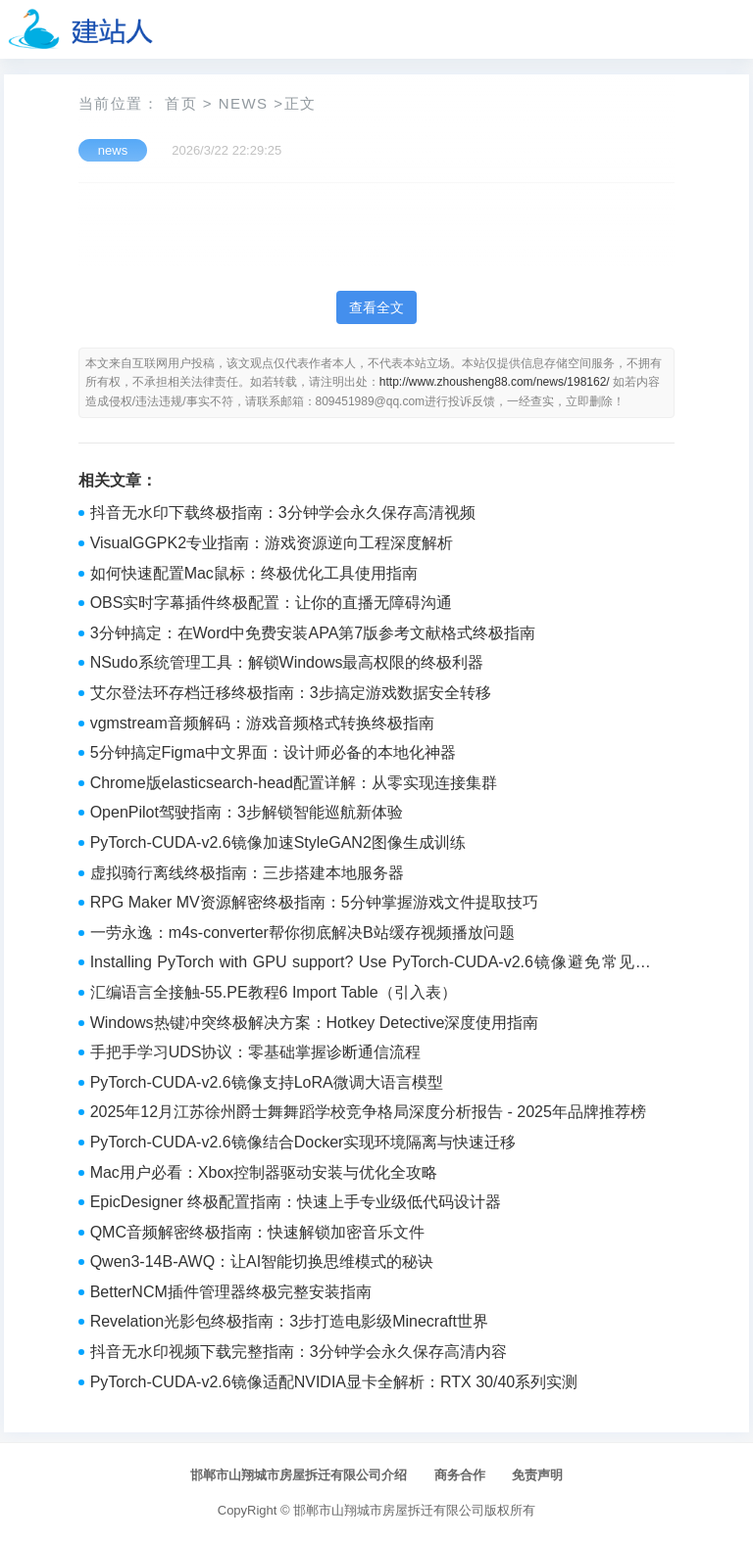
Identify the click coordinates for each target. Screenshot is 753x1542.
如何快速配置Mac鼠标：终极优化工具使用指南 (254, 573)
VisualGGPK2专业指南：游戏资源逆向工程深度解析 (271, 543)
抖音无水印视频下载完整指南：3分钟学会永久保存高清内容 (298, 1351)
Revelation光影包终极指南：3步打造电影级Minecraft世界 (289, 1321)
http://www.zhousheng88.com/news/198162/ (494, 382)
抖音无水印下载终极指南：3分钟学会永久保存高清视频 (283, 512)
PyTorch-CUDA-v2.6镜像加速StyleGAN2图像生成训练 (278, 842)
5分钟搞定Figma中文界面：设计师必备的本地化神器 (273, 752)
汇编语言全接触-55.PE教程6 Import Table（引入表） (273, 992)
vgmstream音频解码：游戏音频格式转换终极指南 (262, 723)
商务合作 (459, 1475)
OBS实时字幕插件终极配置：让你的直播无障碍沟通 (271, 602)
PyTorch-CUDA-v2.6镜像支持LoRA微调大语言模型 (266, 1082)
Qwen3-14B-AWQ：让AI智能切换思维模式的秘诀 (262, 1261)
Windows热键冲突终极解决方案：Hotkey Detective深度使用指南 (314, 1022)
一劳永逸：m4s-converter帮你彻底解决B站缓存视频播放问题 (302, 932)
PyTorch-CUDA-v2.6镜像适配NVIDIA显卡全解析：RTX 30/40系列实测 (334, 1382)
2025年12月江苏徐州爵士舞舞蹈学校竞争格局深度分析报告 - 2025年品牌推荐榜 (368, 1111)
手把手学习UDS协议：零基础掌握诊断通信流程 (256, 1052)
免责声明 (537, 1475)
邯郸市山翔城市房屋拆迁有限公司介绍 (298, 1475)
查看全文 (376, 307)
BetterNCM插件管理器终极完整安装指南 (231, 1292)
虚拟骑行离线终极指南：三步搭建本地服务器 (247, 872)
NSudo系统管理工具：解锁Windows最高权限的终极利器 (287, 662)
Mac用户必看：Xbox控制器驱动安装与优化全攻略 (264, 1172)
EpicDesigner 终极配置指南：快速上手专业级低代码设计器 (296, 1201)
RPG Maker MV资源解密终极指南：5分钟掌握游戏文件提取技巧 (314, 902)
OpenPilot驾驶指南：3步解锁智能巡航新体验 (246, 812)
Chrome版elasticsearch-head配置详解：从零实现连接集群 (293, 782)
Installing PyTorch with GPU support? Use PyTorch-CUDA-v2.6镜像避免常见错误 (370, 964)
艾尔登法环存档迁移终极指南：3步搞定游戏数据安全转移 (290, 692)
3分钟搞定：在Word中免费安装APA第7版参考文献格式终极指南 (313, 633)
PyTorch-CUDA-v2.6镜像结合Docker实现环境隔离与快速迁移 (303, 1142)
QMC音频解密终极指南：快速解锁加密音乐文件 (257, 1232)
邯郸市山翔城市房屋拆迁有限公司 (388, 1510)
